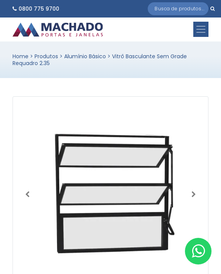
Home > (24, 56)
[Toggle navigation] (200, 29)
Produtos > (49, 56)
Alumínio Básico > (88, 56)
